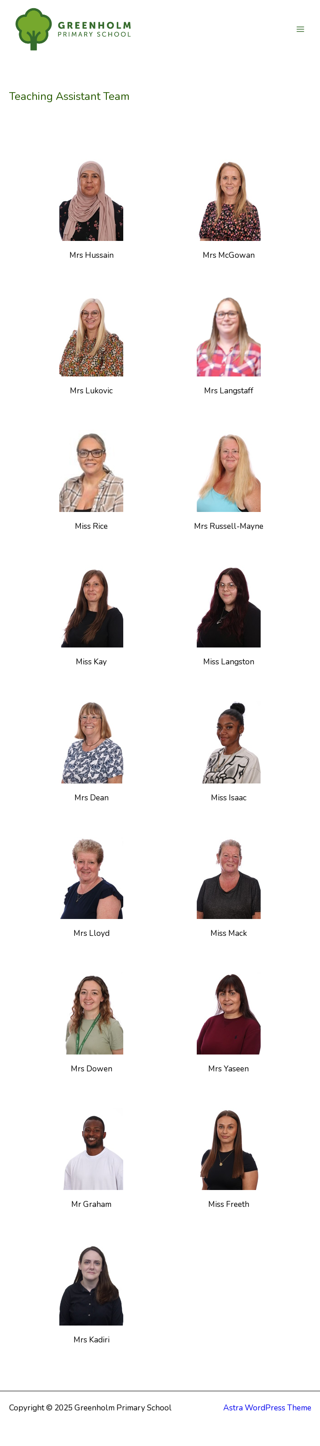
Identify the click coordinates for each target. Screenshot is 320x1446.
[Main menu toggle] (300, 29)
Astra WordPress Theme (267, 1407)
